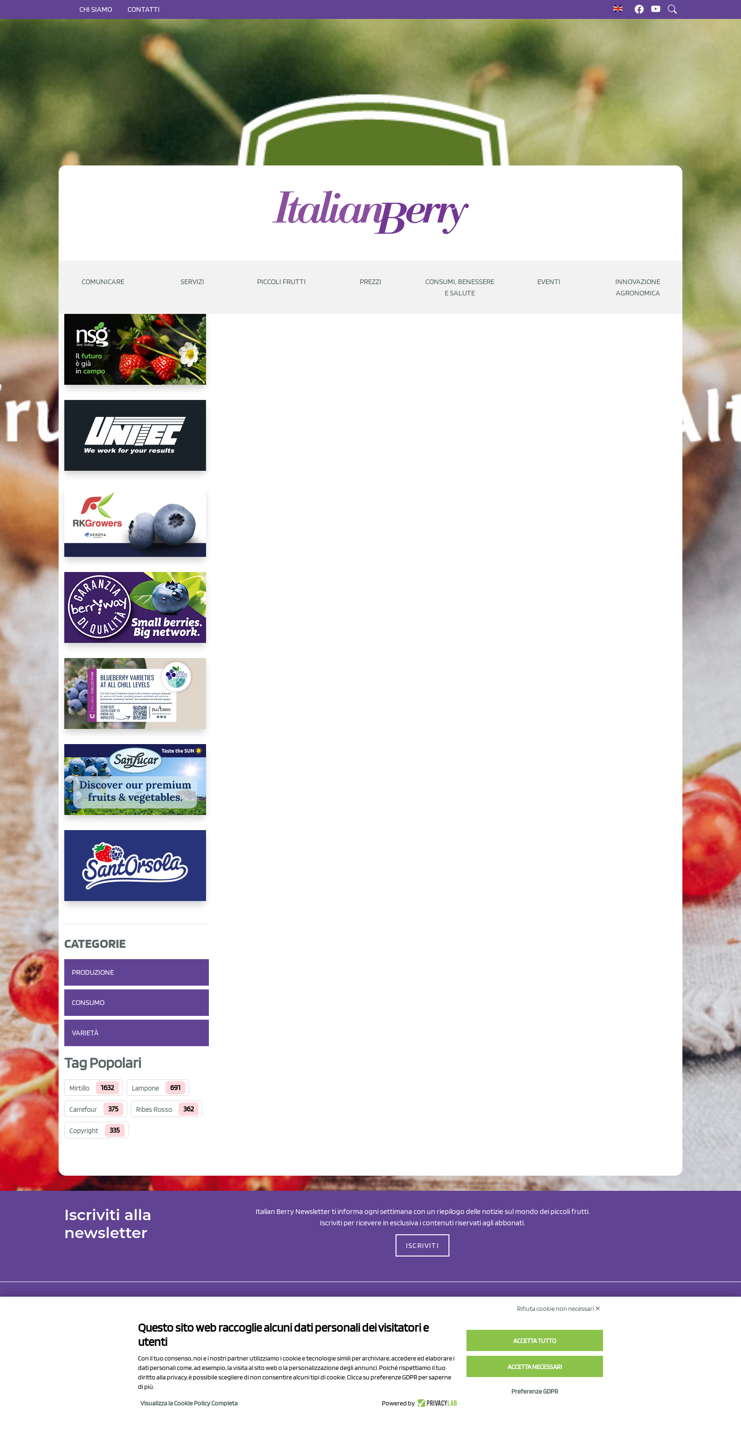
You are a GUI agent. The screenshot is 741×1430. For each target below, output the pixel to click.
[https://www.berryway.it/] (136, 615)
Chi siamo (95, 9)
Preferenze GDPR (534, 1391)
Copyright (83, 1131)
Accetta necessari (535, 1366)
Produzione (93, 972)
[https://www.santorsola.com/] (136, 873)
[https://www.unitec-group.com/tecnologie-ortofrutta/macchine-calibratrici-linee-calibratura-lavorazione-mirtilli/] (136, 443)
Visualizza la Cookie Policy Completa (189, 1403)
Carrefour (83, 1109)
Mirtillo (79, 1088)
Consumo (88, 1002)
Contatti (144, 9)
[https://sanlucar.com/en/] (136, 787)
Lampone (145, 1088)
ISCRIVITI (422, 1245)
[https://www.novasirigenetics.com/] (136, 357)
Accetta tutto (534, 1340)
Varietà (85, 1032)
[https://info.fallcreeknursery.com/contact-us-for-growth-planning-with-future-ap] (136, 701)
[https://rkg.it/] (136, 529)
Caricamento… (371, 739)
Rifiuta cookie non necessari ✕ (559, 1308)
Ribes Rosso (154, 1109)
